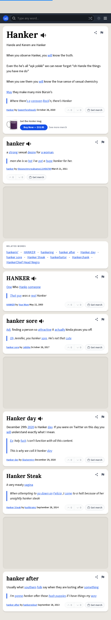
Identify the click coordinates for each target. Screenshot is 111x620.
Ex (11, 441)
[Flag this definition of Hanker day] (103, 417)
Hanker (10, 110)
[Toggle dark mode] (99, 18)
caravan (36, 101)
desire (32, 152)
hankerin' (12, 252)
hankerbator (58, 257)
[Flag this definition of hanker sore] (103, 319)
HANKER (29, 252)
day (50, 427)
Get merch (94, 110)
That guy (16, 295)
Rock (46, 101)
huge (49, 161)
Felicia (57, 493)
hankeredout (30, 605)
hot (30, 161)
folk (39, 587)
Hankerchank (80, 257)
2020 (31, 427)
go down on (45, 493)
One (9, 287)
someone (34, 287)
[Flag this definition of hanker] (103, 142)
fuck (23, 441)
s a (28, 101)
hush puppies (57, 596)
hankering (47, 252)
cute (68, 338)
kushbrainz (30, 507)
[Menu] (105, 18)
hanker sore (14, 257)
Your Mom (24, 305)
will (50, 55)
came (68, 493)
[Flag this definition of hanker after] (103, 577)
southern (30, 587)
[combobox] (52, 18)
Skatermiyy (28, 460)
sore (44, 338)
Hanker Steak (36, 257)
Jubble (27, 347)
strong (13, 152)
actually (60, 329)
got (40, 161)
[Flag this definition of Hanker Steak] (103, 474)
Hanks (23, 287)
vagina (28, 485)
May (9, 92)
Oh (12, 338)
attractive (44, 329)
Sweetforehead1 (27, 110)
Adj (8, 329)
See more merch (58, 127)
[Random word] (90, 18)
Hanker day (87, 252)
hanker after (67, 252)
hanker (10, 169)
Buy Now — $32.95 (34, 127)
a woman (47, 152)
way (94, 596)
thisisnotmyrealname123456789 (34, 169)
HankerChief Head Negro (23, 262)
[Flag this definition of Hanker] (102, 32)
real (33, 295)
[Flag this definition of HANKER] (103, 277)
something (91, 587)
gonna (19, 596)
